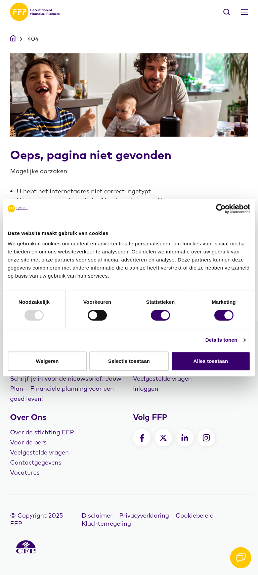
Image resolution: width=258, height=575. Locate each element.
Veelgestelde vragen (162, 378)
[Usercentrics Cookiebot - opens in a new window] (220, 209)
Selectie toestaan (129, 361)
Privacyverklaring (144, 515)
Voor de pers (28, 442)
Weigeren (47, 361)
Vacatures (25, 472)
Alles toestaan (211, 361)
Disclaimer (97, 515)
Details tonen (221, 340)
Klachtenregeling (106, 523)
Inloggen (145, 388)
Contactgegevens (35, 462)
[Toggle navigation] (244, 12)
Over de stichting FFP (42, 432)
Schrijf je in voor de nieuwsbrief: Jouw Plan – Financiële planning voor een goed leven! (65, 388)
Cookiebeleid (195, 515)
